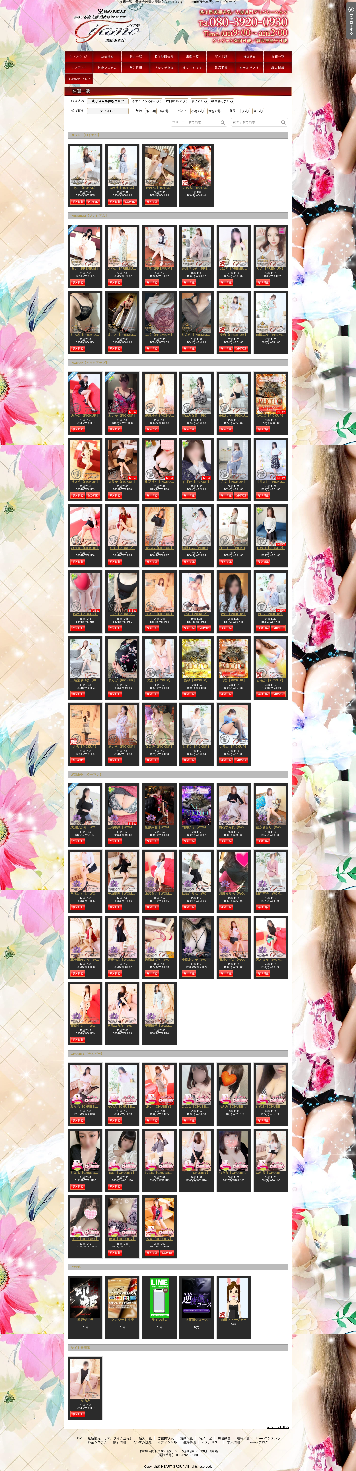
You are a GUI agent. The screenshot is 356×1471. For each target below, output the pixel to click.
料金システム (107, 67)
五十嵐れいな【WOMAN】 (89, 959)
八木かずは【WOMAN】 (88, 893)
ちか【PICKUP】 (85, 614)
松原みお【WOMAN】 (161, 827)
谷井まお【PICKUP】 (271, 482)
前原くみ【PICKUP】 (197, 548)
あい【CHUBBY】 (159, 1106)
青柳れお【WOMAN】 (124, 959)
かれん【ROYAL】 (159, 188)
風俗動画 (249, 56)
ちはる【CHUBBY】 (85, 1173)
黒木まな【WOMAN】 (272, 959)
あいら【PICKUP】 (122, 746)
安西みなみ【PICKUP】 (199, 415)
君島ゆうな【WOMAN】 (125, 1026)
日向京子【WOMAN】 (272, 893)
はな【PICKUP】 (233, 614)
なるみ (85, 1400)
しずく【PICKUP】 (196, 746)
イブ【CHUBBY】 (85, 1239)
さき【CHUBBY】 (159, 1239)
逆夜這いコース (196, 1320)
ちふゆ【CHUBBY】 (160, 1173)
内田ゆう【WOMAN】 (198, 827)
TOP (79, 56)
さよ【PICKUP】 (233, 482)
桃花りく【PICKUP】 (160, 482)
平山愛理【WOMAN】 (124, 893)
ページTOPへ (279, 1427)
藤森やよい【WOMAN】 (88, 1026)
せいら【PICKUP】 (159, 548)
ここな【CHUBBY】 (197, 1106)
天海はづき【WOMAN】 (162, 959)
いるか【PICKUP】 (234, 746)
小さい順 (197, 111)
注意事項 (221, 67)
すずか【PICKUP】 (196, 482)
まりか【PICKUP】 (122, 482)
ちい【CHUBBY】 (196, 1173)
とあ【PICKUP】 (196, 614)
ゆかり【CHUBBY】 (271, 1173)
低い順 (151, 111)
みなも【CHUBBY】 (85, 1106)
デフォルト (108, 111)
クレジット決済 (122, 1320)
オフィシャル (192, 67)
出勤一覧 (192, 56)
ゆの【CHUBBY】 (122, 1173)
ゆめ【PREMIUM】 (233, 335)
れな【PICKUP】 (233, 680)
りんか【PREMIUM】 (197, 335)
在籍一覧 (278, 56)
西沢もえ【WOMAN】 (161, 893)
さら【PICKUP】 (85, 746)
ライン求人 (160, 1320)
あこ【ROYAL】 (85, 188)
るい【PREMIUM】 (85, 268)
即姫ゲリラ (85, 1320)
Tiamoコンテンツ (79, 67)
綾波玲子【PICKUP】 (160, 415)
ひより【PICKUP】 (159, 614)
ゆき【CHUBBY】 (122, 1239)
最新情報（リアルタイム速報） (107, 56)
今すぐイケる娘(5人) (146, 101)
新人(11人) (199, 101)
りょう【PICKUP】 (85, 482)
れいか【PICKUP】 (122, 415)
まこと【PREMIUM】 (123, 335)
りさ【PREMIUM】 (271, 268)
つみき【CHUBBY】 (234, 1173)
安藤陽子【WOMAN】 (161, 1026)
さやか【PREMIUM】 (123, 268)
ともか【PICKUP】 (271, 680)
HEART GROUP (173, 1466)
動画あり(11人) (222, 101)
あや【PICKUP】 (196, 680)
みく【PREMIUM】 (159, 335)
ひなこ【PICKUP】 (271, 415)
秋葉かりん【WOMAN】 (199, 893)
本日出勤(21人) (176, 101)
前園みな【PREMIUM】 (273, 335)
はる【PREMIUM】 (159, 268)
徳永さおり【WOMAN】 (273, 827)
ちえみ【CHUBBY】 (234, 1106)
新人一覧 (135, 56)
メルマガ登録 (164, 67)
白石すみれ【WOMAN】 (236, 827)
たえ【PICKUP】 (122, 548)
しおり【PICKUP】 (271, 548)
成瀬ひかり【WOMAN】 (88, 827)
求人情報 (278, 67)
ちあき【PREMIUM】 (86, 335)
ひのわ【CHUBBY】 (271, 1106)
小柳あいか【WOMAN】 (199, 959)
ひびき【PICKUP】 (85, 548)
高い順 (164, 111)
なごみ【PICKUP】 (159, 746)
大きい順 (214, 111)
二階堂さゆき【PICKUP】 (89, 680)
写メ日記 (221, 56)
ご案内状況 (164, 56)
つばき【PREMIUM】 (234, 268)
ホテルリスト (249, 67)
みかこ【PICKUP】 (85, 415)
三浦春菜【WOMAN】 (124, 827)
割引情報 (135, 67)
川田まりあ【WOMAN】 (236, 893)
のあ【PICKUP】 (159, 680)
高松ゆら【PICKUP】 (234, 415)
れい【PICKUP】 (270, 614)
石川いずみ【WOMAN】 (236, 959)
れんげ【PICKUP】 (122, 680)
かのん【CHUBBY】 (122, 1106)
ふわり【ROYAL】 (122, 188)
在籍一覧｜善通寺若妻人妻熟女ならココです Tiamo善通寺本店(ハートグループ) (178, 27)
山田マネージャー (233, 1320)
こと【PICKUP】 (122, 614)
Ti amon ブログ (79, 78)
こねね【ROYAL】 (196, 188)
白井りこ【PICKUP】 (234, 548)
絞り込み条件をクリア (108, 101)
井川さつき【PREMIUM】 (200, 268)
